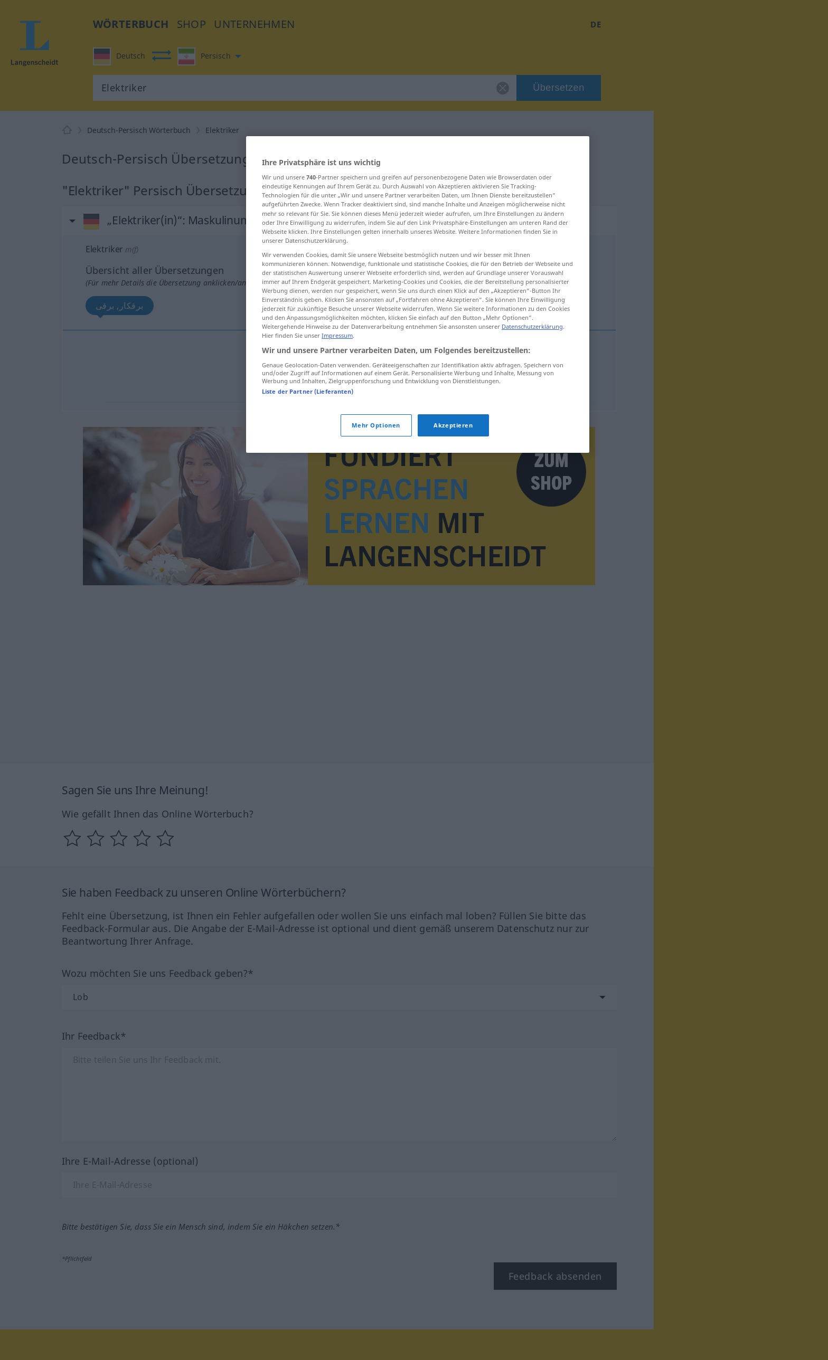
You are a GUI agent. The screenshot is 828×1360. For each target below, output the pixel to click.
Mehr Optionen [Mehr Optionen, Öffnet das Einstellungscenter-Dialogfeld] (376, 425)
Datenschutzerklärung (532, 326)
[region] (417, 294)
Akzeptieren (453, 425)
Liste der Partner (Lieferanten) (308, 391)
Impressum (337, 335)
